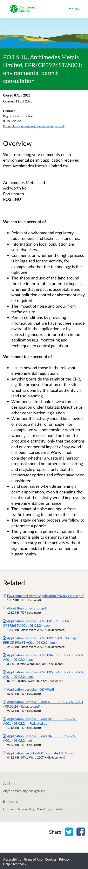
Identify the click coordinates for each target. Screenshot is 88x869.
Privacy (64, 859)
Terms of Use (33, 859)
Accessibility (12, 859)
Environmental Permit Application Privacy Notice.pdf (43, 596)
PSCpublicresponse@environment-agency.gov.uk (34, 126)
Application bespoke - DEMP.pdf (28, 689)
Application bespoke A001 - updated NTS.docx (39, 753)
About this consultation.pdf (25, 608)
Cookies (50, 859)
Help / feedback (14, 864)
